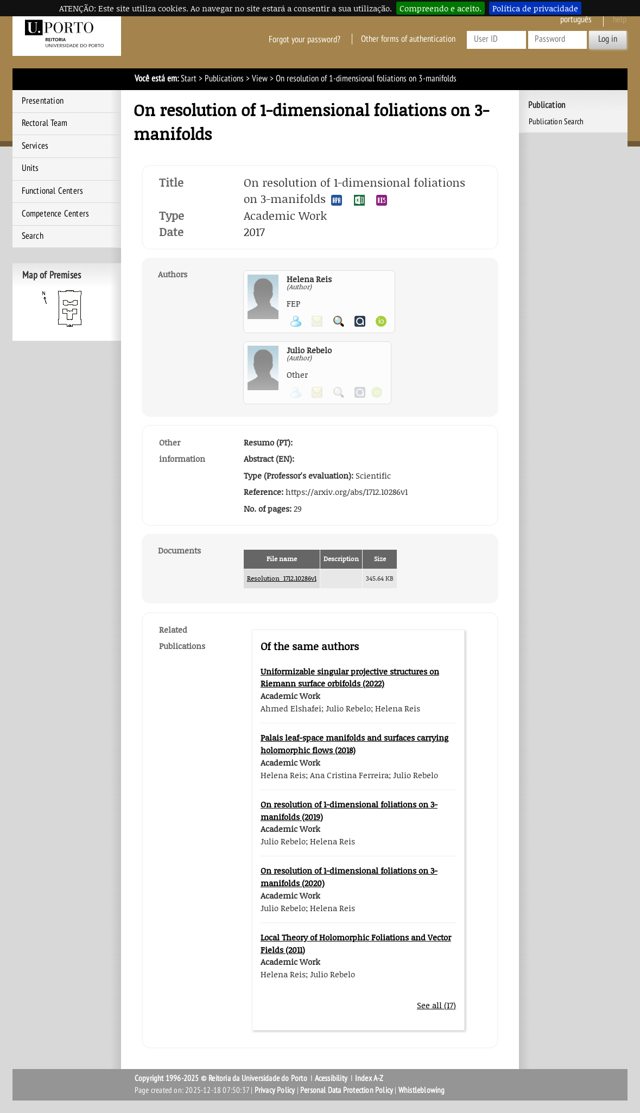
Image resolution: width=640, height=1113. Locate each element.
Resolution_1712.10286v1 (281, 578)
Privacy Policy (275, 1090)
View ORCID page (381, 321)
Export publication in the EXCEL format (359, 200)
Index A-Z (369, 1078)
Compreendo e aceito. (440, 8)
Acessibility (331, 1078)
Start (189, 78)
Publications (224, 78)
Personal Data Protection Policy (346, 1090)
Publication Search (556, 121)
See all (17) (436, 1005)
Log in (607, 39)
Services (35, 146)
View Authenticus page (359, 321)
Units (30, 168)
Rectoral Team (45, 123)
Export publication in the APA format (336, 200)
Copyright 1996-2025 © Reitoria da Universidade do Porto (221, 1078)
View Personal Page (295, 321)
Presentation (43, 101)
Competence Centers (56, 213)
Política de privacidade (535, 8)
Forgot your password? (304, 39)
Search (32, 236)
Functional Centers (53, 191)
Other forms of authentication (408, 39)
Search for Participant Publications (338, 321)
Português (576, 19)
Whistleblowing (421, 1090)
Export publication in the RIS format (381, 200)
